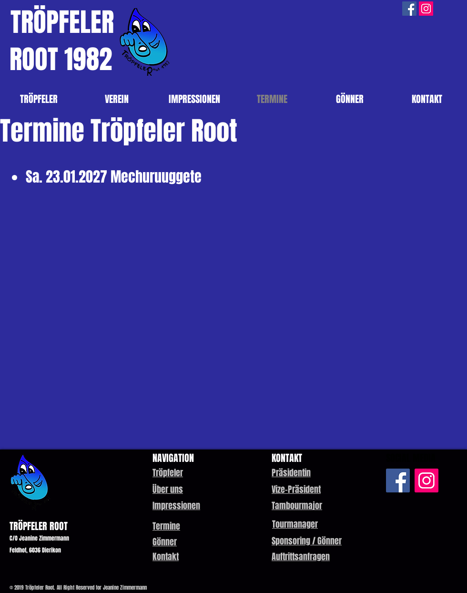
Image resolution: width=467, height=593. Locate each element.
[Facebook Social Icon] (409, 8)
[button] (291, 473)
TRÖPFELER (62, 22)
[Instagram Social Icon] (426, 8)
